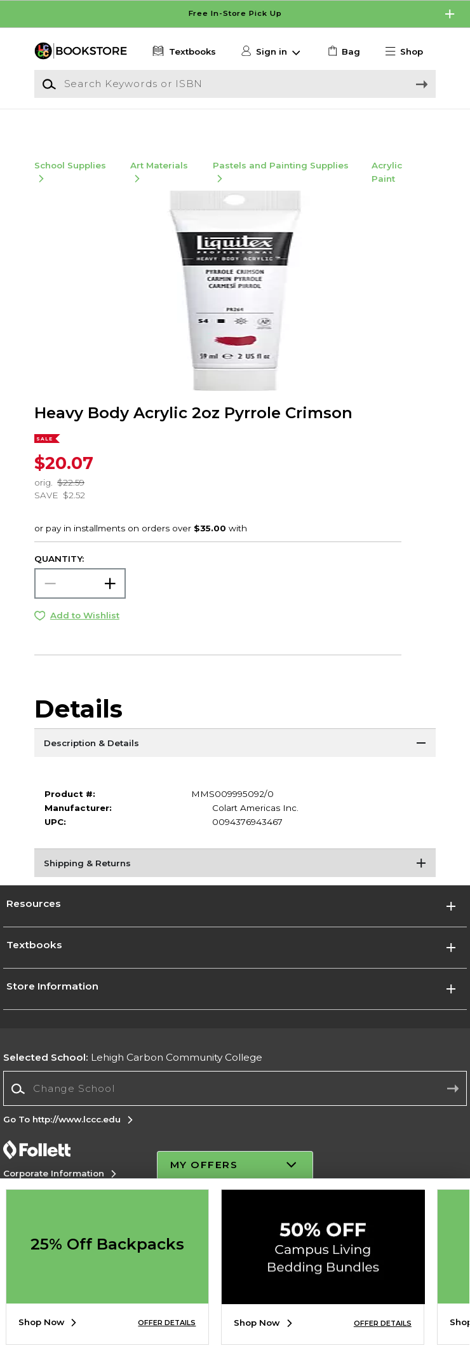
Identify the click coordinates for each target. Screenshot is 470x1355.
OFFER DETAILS (167, 1323)
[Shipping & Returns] (235, 879)
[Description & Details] (235, 759)
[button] (409, 51)
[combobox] (235, 1103)
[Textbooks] (183, 51)
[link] (342, 51)
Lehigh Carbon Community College (132, 1072)
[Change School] (235, 1102)
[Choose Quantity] (80, 598)
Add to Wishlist (84, 630)
